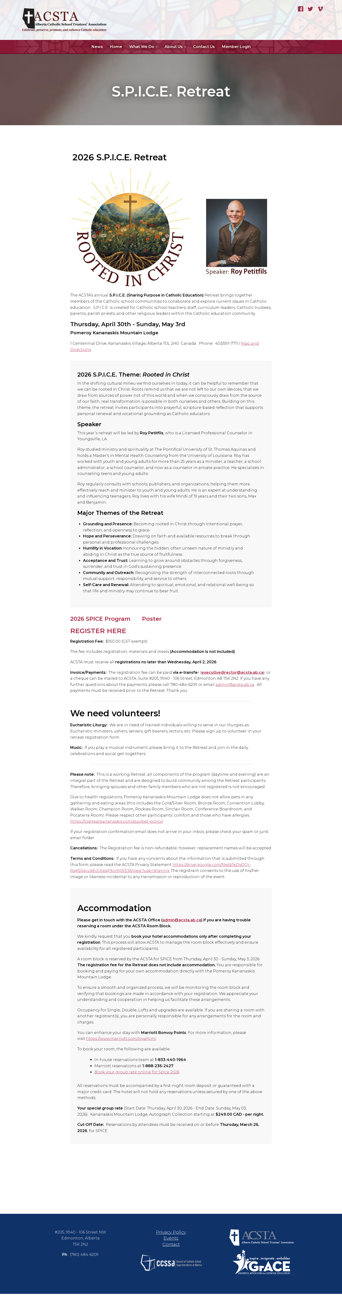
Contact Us (204, 46)
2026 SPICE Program (100, 618)
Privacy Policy (171, 1234)
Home (116, 46)
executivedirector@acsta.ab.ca (232, 674)
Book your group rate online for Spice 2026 (136, 1074)
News (97, 46)
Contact (171, 1246)
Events (171, 1240)
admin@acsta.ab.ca (235, 686)
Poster (152, 618)
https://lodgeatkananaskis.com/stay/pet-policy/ (116, 823)
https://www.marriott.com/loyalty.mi (121, 1040)
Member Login (236, 46)
